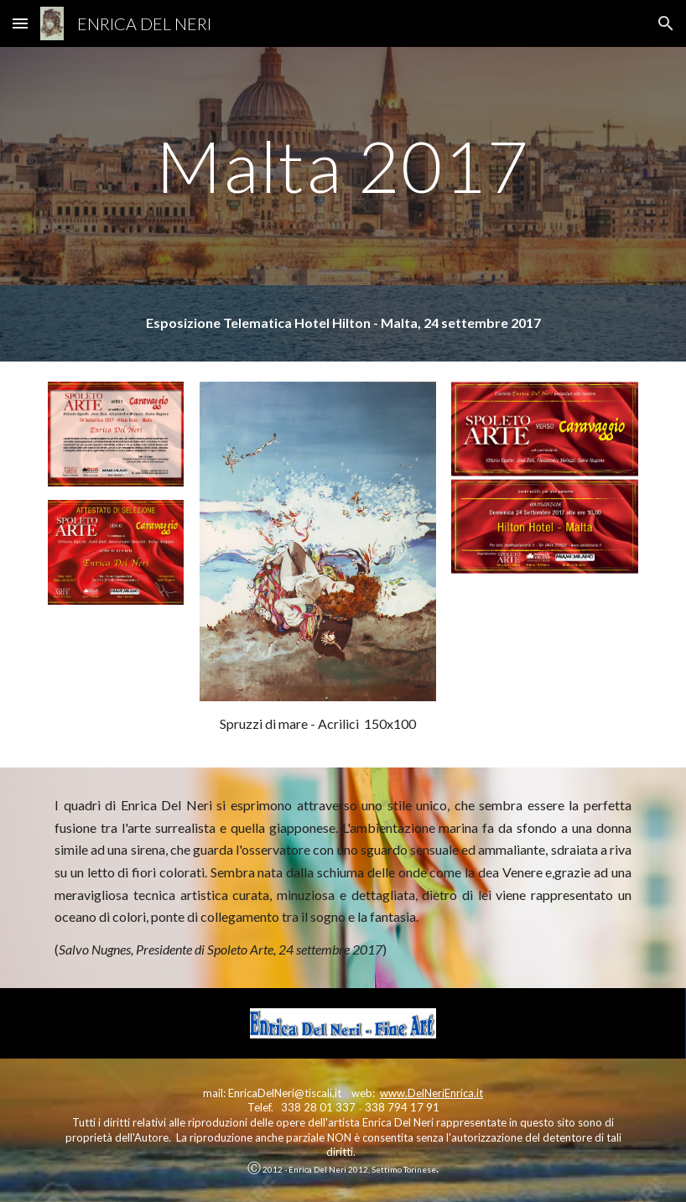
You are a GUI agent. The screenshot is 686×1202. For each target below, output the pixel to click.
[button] (20, 23)
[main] (342, 165)
